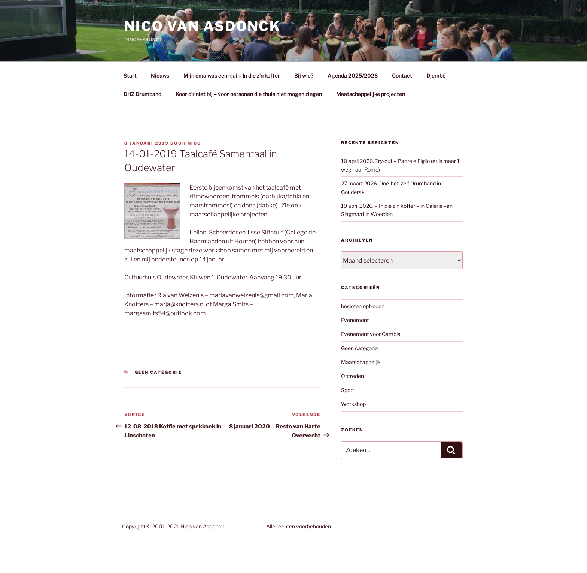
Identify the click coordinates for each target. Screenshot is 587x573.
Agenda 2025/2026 (353, 75)
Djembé (435, 75)
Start (130, 75)
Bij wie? (303, 75)
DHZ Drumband (142, 94)
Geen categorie (158, 372)
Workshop (353, 404)
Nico (194, 143)
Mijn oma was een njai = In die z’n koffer (231, 75)
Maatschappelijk (361, 362)
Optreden (352, 376)
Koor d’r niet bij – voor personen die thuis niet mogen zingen (249, 94)
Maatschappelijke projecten (370, 94)
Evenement (355, 320)
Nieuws (160, 75)
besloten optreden (362, 306)
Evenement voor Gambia (371, 334)
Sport (347, 390)
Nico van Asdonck (202, 26)
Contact (402, 75)
